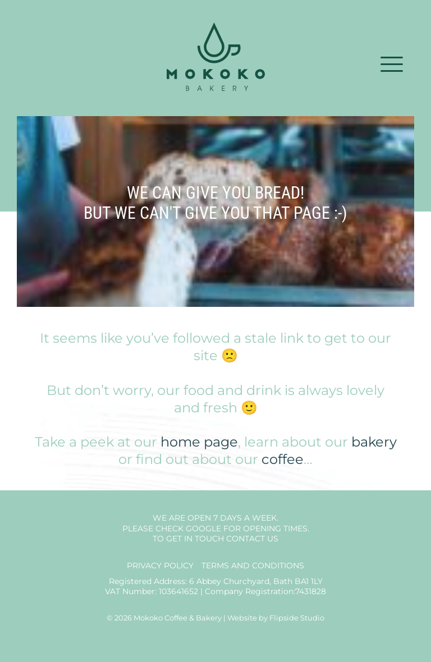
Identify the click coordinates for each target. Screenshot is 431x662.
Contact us (252, 539)
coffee (283, 459)
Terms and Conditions (252, 565)
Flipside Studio (296, 617)
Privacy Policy (160, 565)
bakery (374, 442)
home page (199, 442)
